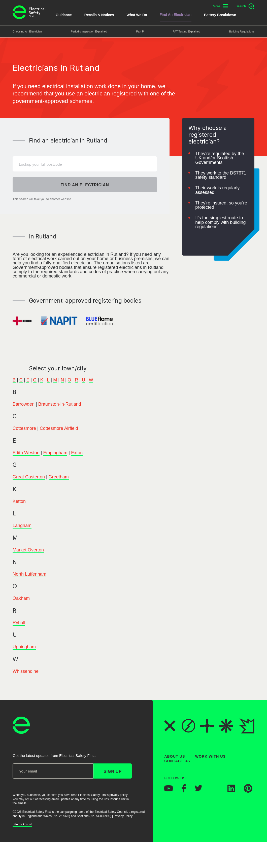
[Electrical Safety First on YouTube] (168, 789)
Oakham (21, 598)
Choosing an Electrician (27, 31)
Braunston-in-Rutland (59, 404)
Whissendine (26, 671)
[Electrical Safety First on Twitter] (198, 790)
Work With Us (210, 756)
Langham (22, 525)
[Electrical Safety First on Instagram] (215, 790)
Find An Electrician (175, 15)
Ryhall (19, 622)
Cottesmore (24, 428)
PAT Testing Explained (186, 31)
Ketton (19, 501)
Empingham (55, 452)
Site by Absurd (22, 824)
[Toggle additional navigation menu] (220, 6)
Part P (140, 31)
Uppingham (24, 647)
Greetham (59, 477)
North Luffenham (29, 574)
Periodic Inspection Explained (89, 31)
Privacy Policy (123, 816)
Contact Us (177, 761)
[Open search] (245, 6)
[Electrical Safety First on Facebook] (184, 790)
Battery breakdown (220, 15)
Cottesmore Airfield (59, 428)
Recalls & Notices (99, 15)
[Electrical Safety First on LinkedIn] (231, 790)
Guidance (64, 15)
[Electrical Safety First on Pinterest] (248, 791)
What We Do (136, 15)
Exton (77, 452)
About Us (174, 756)
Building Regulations (241, 31)
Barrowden (24, 404)
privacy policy (118, 795)
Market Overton (28, 549)
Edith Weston (26, 452)
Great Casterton (29, 477)
